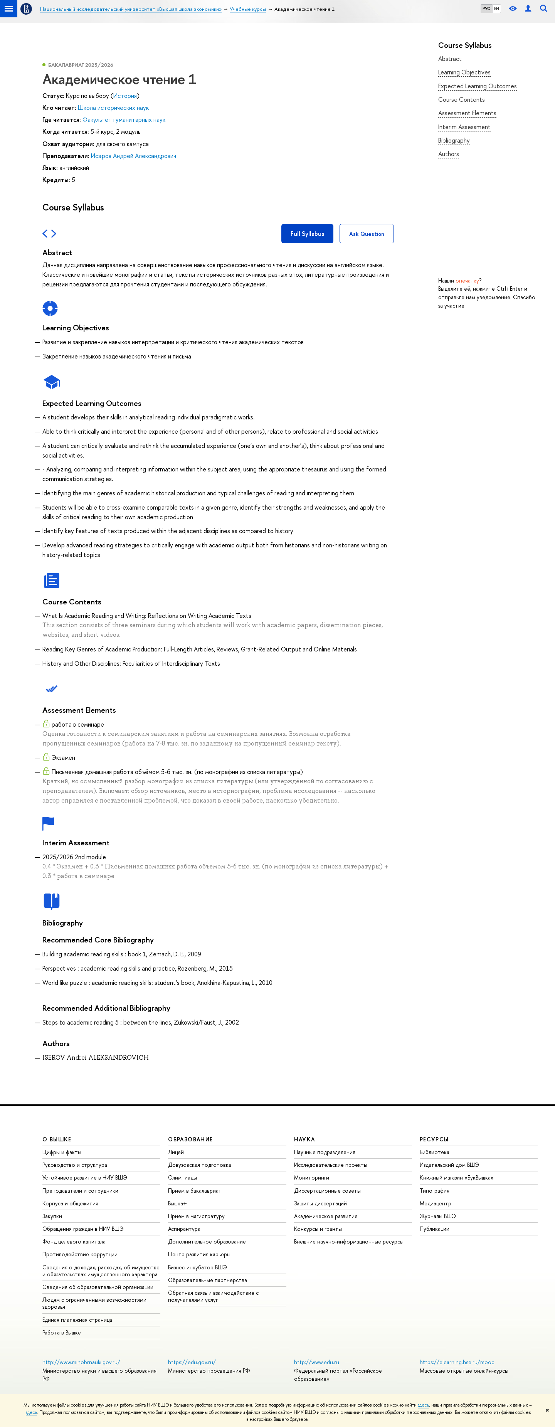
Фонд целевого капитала (74, 1241)
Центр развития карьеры (199, 1254)
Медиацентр (435, 1203)
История (125, 95)
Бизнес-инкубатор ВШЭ (197, 1267)
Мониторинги (311, 1177)
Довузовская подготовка (199, 1164)
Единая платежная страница (77, 1319)
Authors (448, 154)
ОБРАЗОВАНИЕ (190, 1139)
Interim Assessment (464, 127)
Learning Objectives (464, 72)
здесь (423, 1405)
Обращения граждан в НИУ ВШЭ (83, 1228)
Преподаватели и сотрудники (80, 1190)
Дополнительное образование (207, 1241)
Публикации (434, 1228)
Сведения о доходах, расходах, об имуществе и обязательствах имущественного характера (101, 1271)
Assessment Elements (467, 113)
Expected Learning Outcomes (477, 86)
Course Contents (461, 99)
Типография (434, 1190)
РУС (486, 8)
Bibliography (454, 140)
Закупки (52, 1216)
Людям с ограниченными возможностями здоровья (94, 1303)
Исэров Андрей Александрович (133, 155)
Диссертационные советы (327, 1190)
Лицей (176, 1152)
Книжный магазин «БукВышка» (457, 1177)
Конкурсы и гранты (318, 1228)
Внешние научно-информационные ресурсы (349, 1241)
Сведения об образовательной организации (97, 1287)
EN (496, 8)
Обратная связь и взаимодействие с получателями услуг (213, 1296)
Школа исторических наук (113, 107)
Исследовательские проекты (330, 1164)
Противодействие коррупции (80, 1254)
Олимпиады (182, 1177)
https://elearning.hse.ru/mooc (457, 1362)
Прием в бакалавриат (195, 1190)
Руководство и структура (74, 1164)
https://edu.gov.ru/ (192, 1362)
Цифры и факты (61, 1152)
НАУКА (304, 1139)
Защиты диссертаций (320, 1203)
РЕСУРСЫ (434, 1139)
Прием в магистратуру (196, 1216)
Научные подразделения (324, 1152)
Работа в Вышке (61, 1332)
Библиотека (434, 1152)
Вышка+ (177, 1203)
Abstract (450, 58)
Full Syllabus (307, 233)
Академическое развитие (326, 1216)
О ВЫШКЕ (57, 1139)
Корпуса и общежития (70, 1203)
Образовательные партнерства (207, 1280)
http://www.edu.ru (316, 1362)
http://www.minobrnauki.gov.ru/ (81, 1362)
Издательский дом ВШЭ (449, 1164)
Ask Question (366, 233)
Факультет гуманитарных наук (123, 119)
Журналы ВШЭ (438, 1216)
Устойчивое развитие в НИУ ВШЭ (84, 1177)
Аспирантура (184, 1228)
